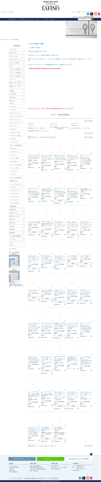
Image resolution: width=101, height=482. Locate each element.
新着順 (34, 137)
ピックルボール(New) (14, 62)
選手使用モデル (13, 180)
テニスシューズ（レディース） (17, 116)
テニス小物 (12, 138)
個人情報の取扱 (54, 478)
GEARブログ (12, 222)
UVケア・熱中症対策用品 (16, 145)
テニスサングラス (14, 142)
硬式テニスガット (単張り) (15, 82)
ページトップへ (91, 454)
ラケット (12, 245)
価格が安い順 (46, 137)
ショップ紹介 (84, 11)
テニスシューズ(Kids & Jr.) (15, 76)
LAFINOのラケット (13, 19)
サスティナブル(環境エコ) (16, 177)
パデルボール (13, 248)
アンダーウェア (13, 151)
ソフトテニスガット (14, 196)
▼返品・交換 (54, 463)
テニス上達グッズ (14, 161)
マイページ (31, 19)
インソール (12, 79)
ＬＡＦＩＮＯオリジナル (15, 184)
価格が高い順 (52, 137)
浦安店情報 (12, 229)
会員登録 (78, 11)
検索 (92, 19)
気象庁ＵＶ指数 (35, 47)
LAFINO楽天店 (13, 209)
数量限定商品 (13, 206)
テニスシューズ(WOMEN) (15, 72)
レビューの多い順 (39, 137)
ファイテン (12, 155)
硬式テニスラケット (14, 52)
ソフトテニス (13, 187)
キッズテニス (13, 174)
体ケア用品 (12, 148)
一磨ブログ (12, 226)
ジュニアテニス (13, 171)
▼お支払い (11, 463)
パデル (11, 66)
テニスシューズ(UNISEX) (15, 69)
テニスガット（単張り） (15, 135)
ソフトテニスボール (14, 203)
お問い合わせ (13, 97)
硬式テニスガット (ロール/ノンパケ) (16, 86)
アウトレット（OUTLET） (16, 164)
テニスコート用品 (14, 168)
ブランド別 (12, 106)
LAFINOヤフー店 (13, 212)
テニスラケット (13, 109)
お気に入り (22, 19)
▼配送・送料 (33, 463)
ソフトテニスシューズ (15, 193)
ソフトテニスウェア (14, 199)
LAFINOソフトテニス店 (15, 216)
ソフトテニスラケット (14, 59)
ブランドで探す (13, 49)
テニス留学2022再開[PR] (15, 236)
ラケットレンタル (49, 19)
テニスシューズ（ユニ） (15, 113)
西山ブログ (12, 219)
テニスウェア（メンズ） (15, 119)
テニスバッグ (13, 125)
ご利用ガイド (90, 11)
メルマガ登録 (13, 94)
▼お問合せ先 (76, 463)
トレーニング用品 (14, 158)
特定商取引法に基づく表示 (44, 478)
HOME (1, 39)
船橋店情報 (12, 232)
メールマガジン (97, 11)
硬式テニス (6, 39)
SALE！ (12, 103)
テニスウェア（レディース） (16, 122)
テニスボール (13, 129)
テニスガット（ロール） (15, 132)
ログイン (73, 11)
